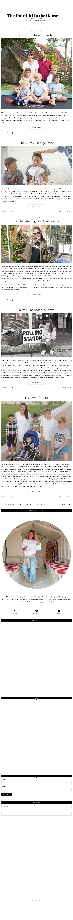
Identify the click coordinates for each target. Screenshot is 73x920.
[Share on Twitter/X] (10, 133)
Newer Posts (10, 504)
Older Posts (63, 504)
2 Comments (67, 388)
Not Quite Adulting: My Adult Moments (36, 221)
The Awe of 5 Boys (36, 398)
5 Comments (67, 300)
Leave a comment (65, 211)
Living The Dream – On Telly (36, 35)
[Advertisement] (36, 855)
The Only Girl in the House (17, 916)
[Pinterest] (19, 718)
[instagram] (14, 611)
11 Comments (67, 133)
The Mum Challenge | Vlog (36, 143)
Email (3, 786)
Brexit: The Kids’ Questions (36, 310)
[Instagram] (19, 640)
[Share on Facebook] (7, 133)
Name (3, 779)
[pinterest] (36, 611)
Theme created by (63, 918)
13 (52, 504)
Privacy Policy (36, 900)
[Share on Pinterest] (12, 133)
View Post (36, 128)
